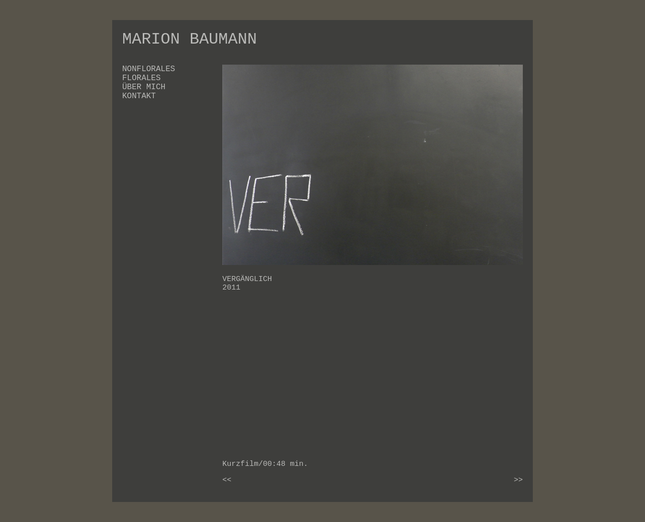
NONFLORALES (148, 69)
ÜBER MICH (143, 87)
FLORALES (141, 78)
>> (518, 480)
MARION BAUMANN (189, 39)
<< (226, 480)
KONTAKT (139, 96)
